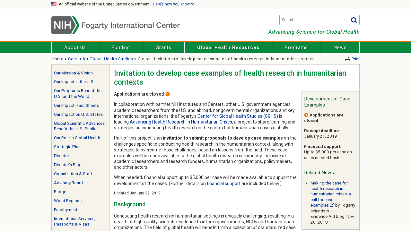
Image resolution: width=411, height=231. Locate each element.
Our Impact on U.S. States (78, 114)
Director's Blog (68, 164)
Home (57, 58)
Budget (61, 191)
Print (356, 58)
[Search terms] (319, 20)
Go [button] (353, 20)
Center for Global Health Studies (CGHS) (237, 116)
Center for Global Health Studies (100, 58)
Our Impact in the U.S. (74, 81)
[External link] (332, 205)
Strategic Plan (67, 146)
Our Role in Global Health (77, 137)
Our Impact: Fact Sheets (76, 105)
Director (61, 155)
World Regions (68, 200)
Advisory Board (68, 182)
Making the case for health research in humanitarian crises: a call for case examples (330, 194)
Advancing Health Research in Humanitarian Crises (181, 121)
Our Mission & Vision (73, 73)
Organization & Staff (73, 173)
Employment (65, 209)
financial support (223, 183)
